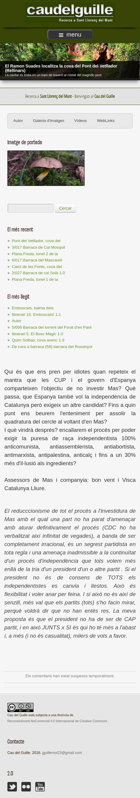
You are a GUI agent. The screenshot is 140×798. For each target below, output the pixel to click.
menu (70, 34)
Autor (18, 120)
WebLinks (105, 120)
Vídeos (80, 120)
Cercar (65, 208)
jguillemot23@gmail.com (62, 753)
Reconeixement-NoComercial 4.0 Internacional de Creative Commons (57, 721)
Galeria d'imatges (48, 120)
